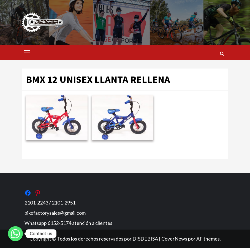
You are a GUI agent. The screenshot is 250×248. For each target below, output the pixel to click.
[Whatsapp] (15, 233)
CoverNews (174, 239)
